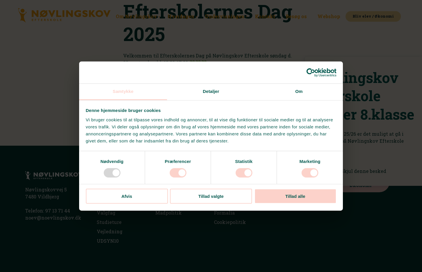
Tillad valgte (211, 196)
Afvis (126, 196)
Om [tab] (298, 91)
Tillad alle (295, 196)
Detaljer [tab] (211, 91)
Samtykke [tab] (123, 91)
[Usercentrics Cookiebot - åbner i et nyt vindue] (310, 72)
